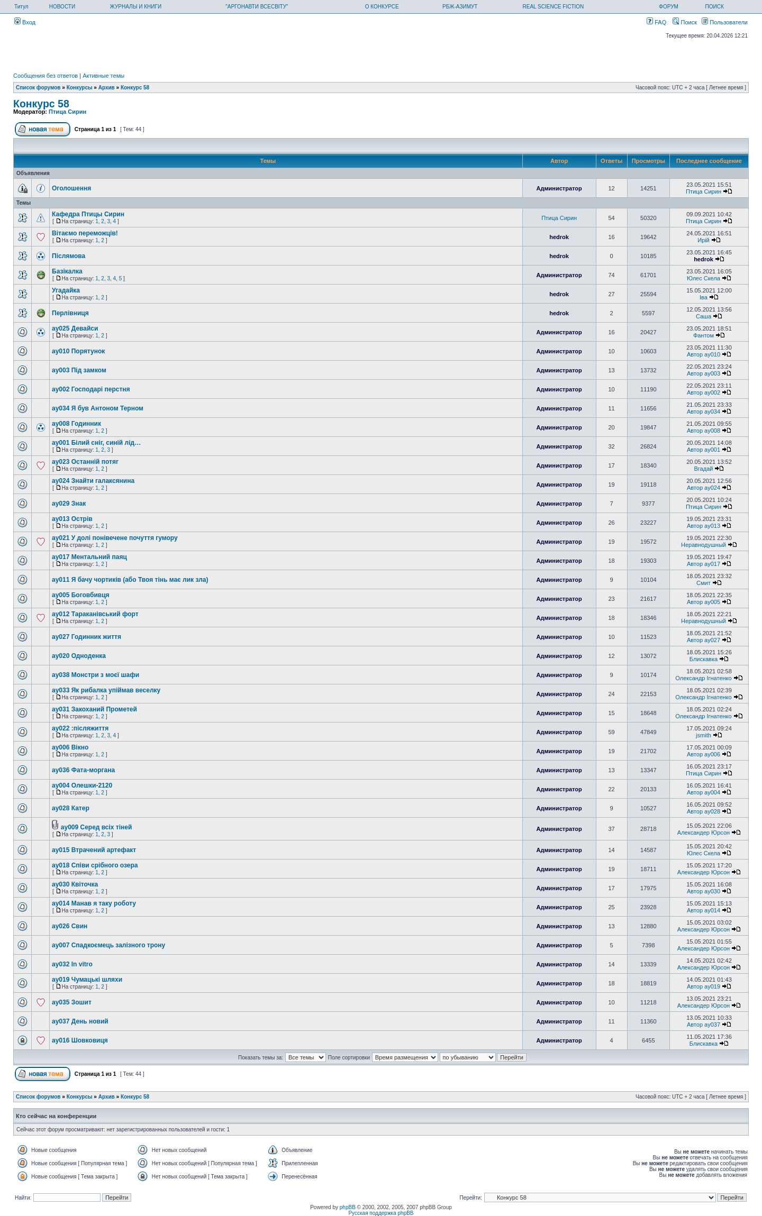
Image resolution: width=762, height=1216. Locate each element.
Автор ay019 (703, 986)
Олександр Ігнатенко (703, 678)
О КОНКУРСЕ (382, 7)
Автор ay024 (703, 487)
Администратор (559, 188)
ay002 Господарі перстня (91, 389)
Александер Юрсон (703, 832)
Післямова (68, 256)
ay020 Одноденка (79, 656)
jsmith (703, 735)
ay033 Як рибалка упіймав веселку (106, 690)
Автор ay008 (703, 430)
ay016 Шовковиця (80, 1040)
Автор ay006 (703, 754)
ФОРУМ (668, 7)
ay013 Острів (72, 519)
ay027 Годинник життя (86, 637)
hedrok (559, 237)
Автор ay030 (703, 891)
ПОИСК (714, 7)
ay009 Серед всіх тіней (96, 827)
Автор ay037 (703, 1024)
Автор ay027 (703, 640)
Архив (106, 87)
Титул (21, 7)
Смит (703, 583)
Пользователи (725, 22)
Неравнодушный (703, 545)
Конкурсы (80, 87)
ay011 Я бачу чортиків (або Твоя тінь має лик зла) (130, 579)
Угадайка (66, 290)
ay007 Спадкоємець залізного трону (108, 945)
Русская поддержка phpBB (380, 1213)
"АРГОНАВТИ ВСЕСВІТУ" (256, 7)
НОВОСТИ (62, 7)
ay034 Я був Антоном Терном (97, 408)
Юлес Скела (703, 278)
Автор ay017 (703, 564)
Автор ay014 (703, 910)
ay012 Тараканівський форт (95, 614)
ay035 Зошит (72, 1002)
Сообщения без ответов (45, 75)
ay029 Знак (69, 503)
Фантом (703, 335)
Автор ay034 (703, 411)
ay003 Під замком (79, 370)
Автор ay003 (703, 373)
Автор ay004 (703, 792)
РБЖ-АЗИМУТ (459, 7)
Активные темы (103, 75)
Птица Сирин (67, 111)
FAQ (656, 22)
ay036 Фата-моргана (83, 770)
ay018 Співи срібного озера (95, 865)
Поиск (685, 22)
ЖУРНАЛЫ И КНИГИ (136, 7)
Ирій (703, 240)
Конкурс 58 (135, 87)
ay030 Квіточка (75, 884)
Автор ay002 (703, 392)
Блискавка (704, 659)
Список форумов (38, 87)
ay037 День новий (80, 1021)
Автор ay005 (703, 602)
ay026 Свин (69, 926)
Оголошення (71, 188)
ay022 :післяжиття (80, 728)
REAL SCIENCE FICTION (553, 7)
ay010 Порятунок (78, 351)
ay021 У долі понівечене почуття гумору (115, 538)
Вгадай (703, 468)
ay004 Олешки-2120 (82, 785)
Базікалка (67, 271)
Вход (24, 22)
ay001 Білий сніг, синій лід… (96, 442)
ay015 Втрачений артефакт (94, 850)
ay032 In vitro (72, 964)
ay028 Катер (70, 808)
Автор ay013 (703, 526)
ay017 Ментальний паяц (89, 557)
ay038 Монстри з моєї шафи (95, 675)
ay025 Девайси (75, 328)
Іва (703, 297)
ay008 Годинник (76, 423)
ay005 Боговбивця (81, 595)
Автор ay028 (703, 811)
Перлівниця (70, 313)
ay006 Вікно (70, 747)
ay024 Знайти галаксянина (93, 480)
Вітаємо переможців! (85, 233)
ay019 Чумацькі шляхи (87, 979)
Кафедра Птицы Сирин (88, 214)
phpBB (348, 1207)
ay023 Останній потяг (85, 461)
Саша (703, 316)
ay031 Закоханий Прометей (94, 709)
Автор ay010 (703, 354)
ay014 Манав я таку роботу (94, 903)
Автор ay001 (703, 449)
